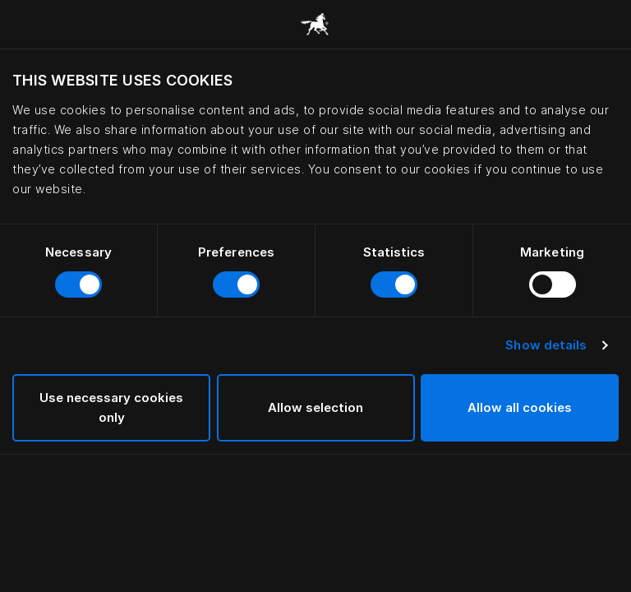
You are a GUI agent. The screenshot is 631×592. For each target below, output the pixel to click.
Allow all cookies (519, 407)
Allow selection (315, 407)
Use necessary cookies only (111, 407)
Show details (546, 345)
